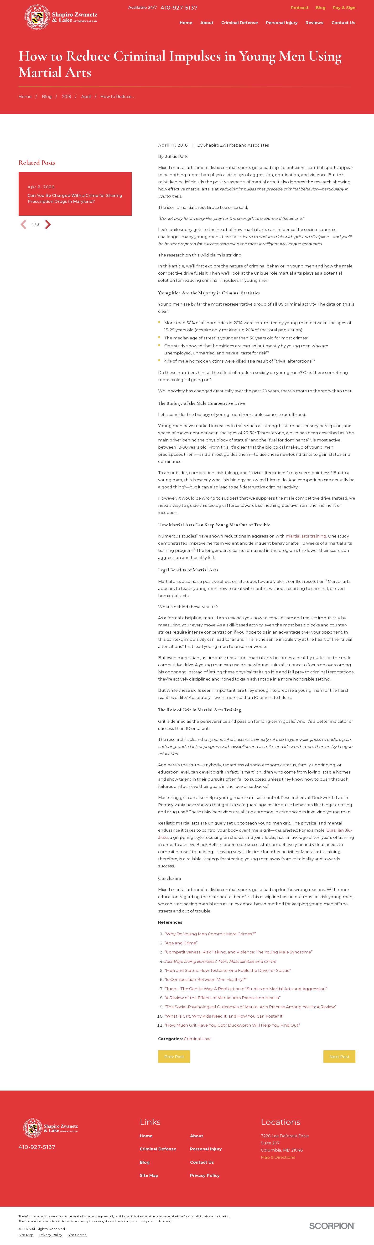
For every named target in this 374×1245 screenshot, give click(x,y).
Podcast (300, 7)
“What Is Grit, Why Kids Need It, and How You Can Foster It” (224, 1016)
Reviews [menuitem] (314, 22)
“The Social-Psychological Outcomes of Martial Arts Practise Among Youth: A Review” (250, 1006)
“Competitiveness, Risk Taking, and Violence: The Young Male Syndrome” (238, 952)
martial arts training (306, 536)
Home (146, 1135)
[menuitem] (26, 1235)
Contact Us (202, 1162)
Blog (321, 7)
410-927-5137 (179, 7)
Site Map (149, 1175)
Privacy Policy (205, 1175)
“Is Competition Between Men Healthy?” (205, 979)
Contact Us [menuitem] (343, 22)
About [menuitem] (206, 22)
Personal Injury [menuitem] (282, 22)
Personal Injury (206, 1149)
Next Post (339, 1056)
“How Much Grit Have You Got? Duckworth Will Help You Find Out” (232, 1025)
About (196, 1135)
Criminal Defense (158, 1149)
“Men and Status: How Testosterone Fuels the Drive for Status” (227, 970)
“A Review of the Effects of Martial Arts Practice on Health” (222, 997)
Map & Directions (278, 1157)
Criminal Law (197, 1038)
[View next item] (48, 300)
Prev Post (174, 1056)
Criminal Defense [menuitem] (239, 22)
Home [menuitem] (186, 22)
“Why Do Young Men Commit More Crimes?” (210, 934)
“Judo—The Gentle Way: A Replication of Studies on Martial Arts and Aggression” (245, 988)
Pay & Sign (344, 7)
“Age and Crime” (181, 943)
